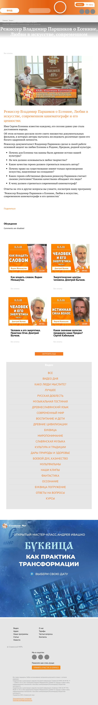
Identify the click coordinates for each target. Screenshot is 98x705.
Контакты (43, 637)
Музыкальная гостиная (50, 401)
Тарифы (42, 631)
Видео (11, 20)
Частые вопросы (46, 634)
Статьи (16, 637)
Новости (16, 640)
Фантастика (50, 475)
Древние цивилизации (50, 424)
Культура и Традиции (50, 447)
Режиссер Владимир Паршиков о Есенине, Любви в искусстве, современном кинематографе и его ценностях (21, 23)
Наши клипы (50, 470)
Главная (5, 20)
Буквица (50, 430)
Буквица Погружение (50, 487)
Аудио (15, 631)
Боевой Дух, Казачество (50, 458)
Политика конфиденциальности (22, 700)
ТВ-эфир (89, 4)
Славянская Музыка (50, 441)
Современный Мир (50, 413)
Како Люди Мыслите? (50, 384)
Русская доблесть (50, 396)
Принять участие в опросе (46, 667)
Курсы (50, 498)
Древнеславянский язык (50, 407)
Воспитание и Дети (50, 418)
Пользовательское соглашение (22, 698)
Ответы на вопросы (50, 493)
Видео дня (50, 378)
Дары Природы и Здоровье (50, 453)
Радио (79, 4)
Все (50, 373)
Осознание (50, 481)
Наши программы (20, 634)
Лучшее (50, 390)
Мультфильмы (50, 464)
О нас (41, 628)
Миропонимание (50, 435)
